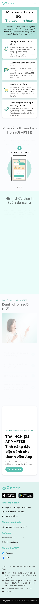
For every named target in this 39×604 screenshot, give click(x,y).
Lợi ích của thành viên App (13, 512)
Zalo (7, 557)
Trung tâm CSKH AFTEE (12, 538)
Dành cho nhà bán (10, 516)
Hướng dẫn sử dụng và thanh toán (16, 508)
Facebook (10, 553)
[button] (17, 187)
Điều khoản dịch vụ (10, 542)
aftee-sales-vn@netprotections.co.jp (18, 588)
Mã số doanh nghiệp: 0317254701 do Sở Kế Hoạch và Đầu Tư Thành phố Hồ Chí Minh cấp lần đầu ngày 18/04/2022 (20, 583)
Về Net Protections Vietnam (13, 527)
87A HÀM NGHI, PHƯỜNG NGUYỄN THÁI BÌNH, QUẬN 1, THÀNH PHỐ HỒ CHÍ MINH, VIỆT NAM (20, 575)
